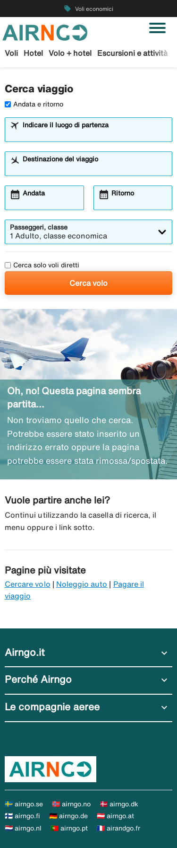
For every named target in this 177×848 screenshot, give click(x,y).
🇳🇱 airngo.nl (23, 828)
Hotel (33, 53)
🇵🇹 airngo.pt (69, 828)
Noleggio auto (82, 584)
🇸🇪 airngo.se (24, 804)
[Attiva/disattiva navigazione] (157, 27)
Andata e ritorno (34, 104)
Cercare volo (28, 584)
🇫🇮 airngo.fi (22, 816)
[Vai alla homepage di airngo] (44, 31)
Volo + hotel (70, 53)
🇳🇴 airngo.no (71, 804)
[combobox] (94, 134)
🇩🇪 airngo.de (68, 816)
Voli (11, 53)
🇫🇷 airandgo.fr (118, 828)
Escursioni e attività (132, 53)
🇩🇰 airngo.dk (119, 804)
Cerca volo (88, 283)
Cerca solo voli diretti (42, 265)
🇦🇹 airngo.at (115, 816)
